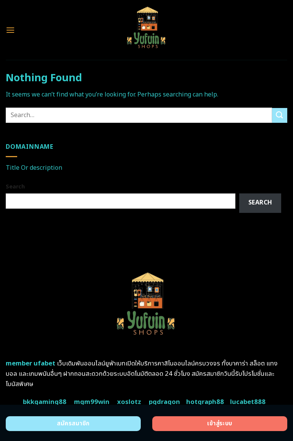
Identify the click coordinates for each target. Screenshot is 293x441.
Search (15, 187)
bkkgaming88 (44, 402)
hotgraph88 (205, 402)
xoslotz (129, 402)
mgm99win (91, 402)
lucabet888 (248, 402)
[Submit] (279, 115)
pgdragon (164, 402)
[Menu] (10, 30)
